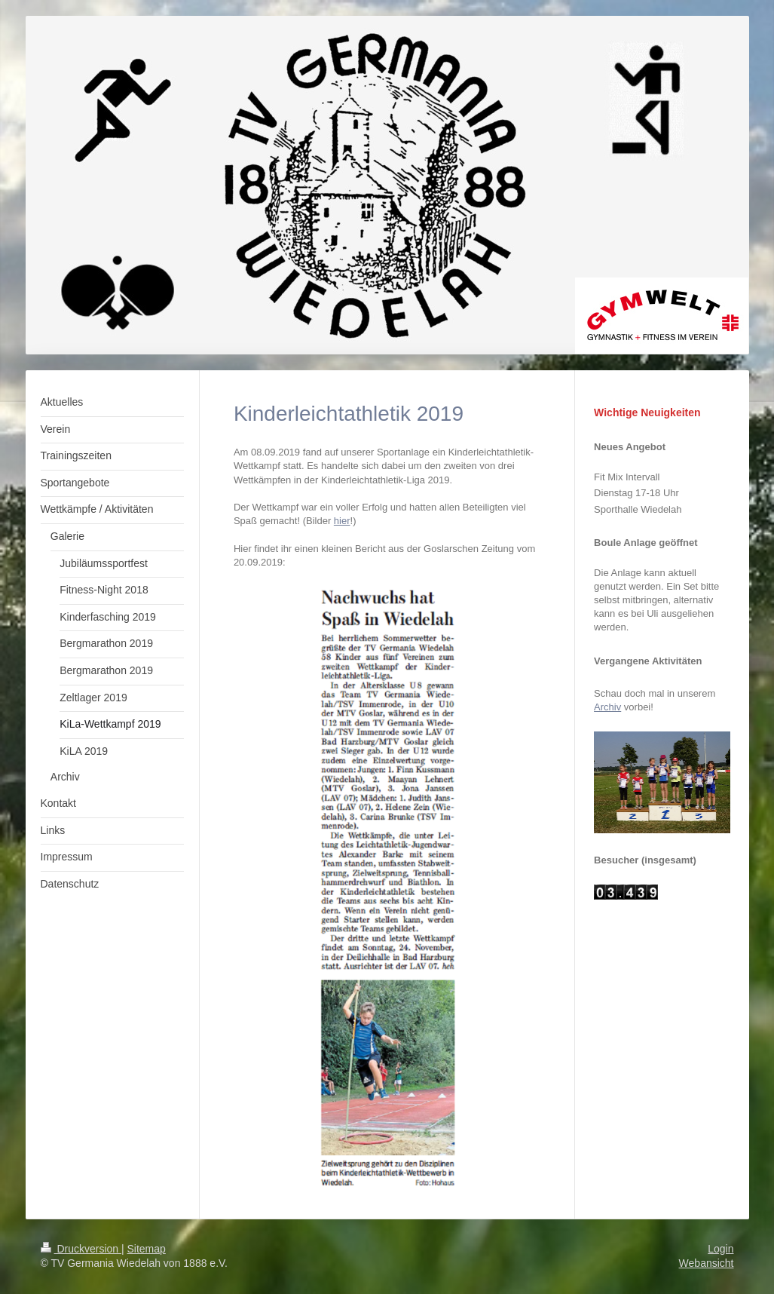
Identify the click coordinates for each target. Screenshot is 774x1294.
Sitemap (146, 1249)
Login (720, 1249)
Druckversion (81, 1249)
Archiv (607, 707)
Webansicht (706, 1263)
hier (342, 520)
